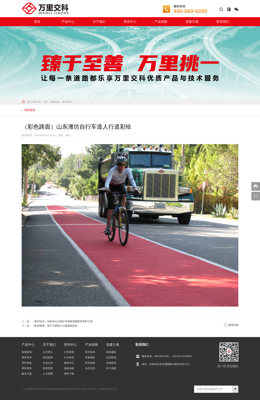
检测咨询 (27, 352)
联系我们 (222, 21)
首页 (37, 21)
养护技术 (27, 357)
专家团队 (90, 357)
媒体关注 (69, 363)
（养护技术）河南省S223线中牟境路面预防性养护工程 (62, 321)
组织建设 (111, 352)
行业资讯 (69, 357)
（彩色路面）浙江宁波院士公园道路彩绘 (54, 325)
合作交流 (90, 368)
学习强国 (111, 368)
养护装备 (27, 363)
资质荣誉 (48, 368)
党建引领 (191, 21)
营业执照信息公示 (108, 389)
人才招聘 (48, 373)
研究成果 (90, 363)
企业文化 (48, 363)
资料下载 (69, 373)
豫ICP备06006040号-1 (87, 389)
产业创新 (160, 21)
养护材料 (27, 368)
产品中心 (68, 21)
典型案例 (55, 101)
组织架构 (48, 357)
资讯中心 (130, 21)
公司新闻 (69, 352)
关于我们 (99, 21)
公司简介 (48, 352)
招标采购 (69, 368)
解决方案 (27, 373)
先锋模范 (111, 363)
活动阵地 (111, 357)
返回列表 (231, 325)
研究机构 (90, 352)
